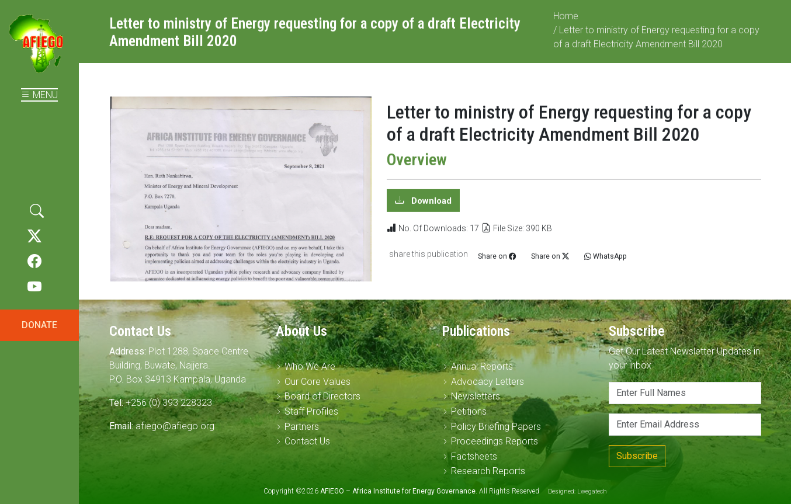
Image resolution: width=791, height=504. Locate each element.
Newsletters (475, 396)
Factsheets (474, 456)
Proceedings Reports (494, 441)
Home (565, 21)
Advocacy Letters (487, 381)
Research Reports (488, 471)
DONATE (39, 325)
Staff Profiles (311, 411)
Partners (302, 426)
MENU (39, 94)
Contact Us (307, 441)
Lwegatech (592, 491)
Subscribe (637, 455)
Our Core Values (318, 381)
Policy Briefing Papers (496, 426)
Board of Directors (322, 396)
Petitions (469, 411)
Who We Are (310, 366)
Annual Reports (482, 366)
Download (430, 205)
